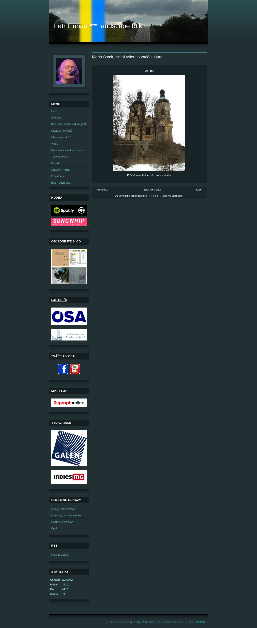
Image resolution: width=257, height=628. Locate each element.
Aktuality (56, 117)
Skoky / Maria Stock (63, 509)
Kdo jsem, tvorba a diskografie (69, 124)
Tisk (158, 621)
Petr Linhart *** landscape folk (97, 26)
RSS (137, 621)
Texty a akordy (60, 156)
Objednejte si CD (61, 137)
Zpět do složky (152, 189)
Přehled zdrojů (60, 554)
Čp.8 (54, 528)
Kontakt (55, 163)
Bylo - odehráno (60, 182)
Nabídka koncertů (61, 130)
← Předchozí (101, 189)
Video (54, 143)
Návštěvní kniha (60, 169)
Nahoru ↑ (201, 621)
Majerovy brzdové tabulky (66, 515)
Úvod (54, 111)
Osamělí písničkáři (62, 521)
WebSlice (147, 621)
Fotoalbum (57, 176)
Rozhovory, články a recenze (68, 150)
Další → (201, 189)
